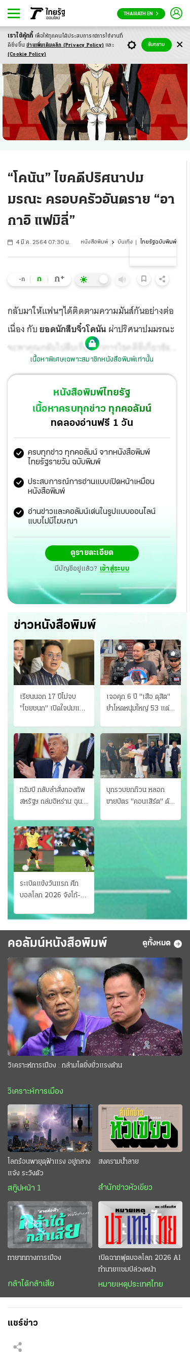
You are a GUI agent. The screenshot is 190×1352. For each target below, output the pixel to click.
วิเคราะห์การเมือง (35, 1092)
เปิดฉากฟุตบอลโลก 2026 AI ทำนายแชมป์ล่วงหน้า (139, 1264)
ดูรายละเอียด (92, 553)
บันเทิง (125, 242)
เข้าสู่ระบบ (114, 569)
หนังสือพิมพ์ (94, 242)
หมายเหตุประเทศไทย (130, 1285)
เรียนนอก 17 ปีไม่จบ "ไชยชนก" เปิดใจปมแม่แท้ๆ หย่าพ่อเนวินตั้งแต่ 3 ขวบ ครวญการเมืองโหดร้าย (53, 703)
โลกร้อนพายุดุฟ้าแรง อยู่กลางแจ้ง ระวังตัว (49, 1167)
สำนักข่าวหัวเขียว (125, 1188)
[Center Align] (179, 45)
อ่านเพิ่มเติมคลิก (65, 45)
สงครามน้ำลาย (118, 1162)
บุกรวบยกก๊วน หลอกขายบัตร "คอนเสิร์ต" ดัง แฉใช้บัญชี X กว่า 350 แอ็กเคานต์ (139, 797)
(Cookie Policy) (27, 54)
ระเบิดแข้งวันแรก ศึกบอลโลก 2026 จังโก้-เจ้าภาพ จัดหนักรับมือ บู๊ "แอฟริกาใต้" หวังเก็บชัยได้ (53, 890)
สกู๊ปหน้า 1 (24, 1188)
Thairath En (141, 14)
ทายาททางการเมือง (34, 1258)
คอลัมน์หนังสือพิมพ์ (57, 943)
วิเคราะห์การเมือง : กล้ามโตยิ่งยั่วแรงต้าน (65, 1065)
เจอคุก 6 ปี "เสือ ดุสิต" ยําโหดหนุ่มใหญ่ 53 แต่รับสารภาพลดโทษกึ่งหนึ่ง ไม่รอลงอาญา (140, 703)
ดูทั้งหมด (162, 943)
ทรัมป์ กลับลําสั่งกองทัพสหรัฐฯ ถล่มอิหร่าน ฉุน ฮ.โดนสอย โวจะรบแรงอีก (52, 797)
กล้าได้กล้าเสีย (31, 1284)
